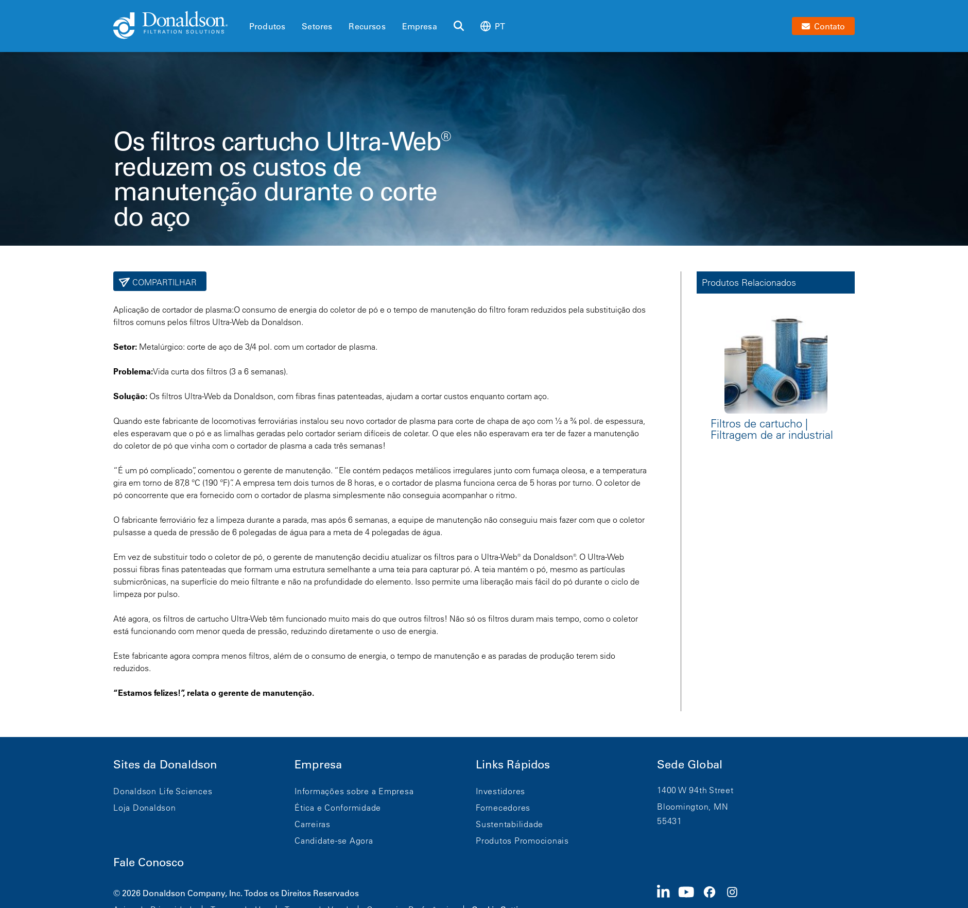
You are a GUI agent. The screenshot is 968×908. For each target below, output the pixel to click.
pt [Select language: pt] (492, 26)
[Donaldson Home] (177, 25)
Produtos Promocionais (522, 840)
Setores (317, 26)
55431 (669, 821)
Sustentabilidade (509, 824)
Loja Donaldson (144, 807)
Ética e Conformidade (338, 807)
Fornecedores (503, 807)
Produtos (267, 26)
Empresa (419, 26)
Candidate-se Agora (334, 840)
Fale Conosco (148, 862)
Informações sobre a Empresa (354, 791)
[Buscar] (458, 26)
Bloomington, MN (692, 806)
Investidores (500, 791)
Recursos (367, 26)
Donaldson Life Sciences (162, 791)
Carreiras (313, 824)
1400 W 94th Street (695, 790)
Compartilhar (163, 282)
